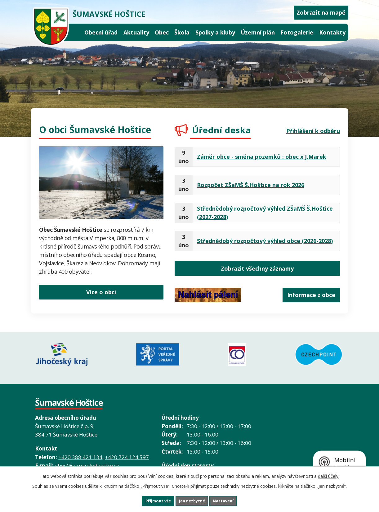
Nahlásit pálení (208, 297)
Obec (162, 32)
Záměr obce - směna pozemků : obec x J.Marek (261, 156)
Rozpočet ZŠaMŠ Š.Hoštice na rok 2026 (250, 185)
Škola (182, 32)
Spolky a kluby (215, 32)
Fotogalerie (296, 32)
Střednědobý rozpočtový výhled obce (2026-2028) (265, 241)
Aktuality (136, 32)
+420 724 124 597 (127, 452)
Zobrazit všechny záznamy (257, 269)
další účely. (328, 474)
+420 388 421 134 (80, 452)
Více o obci (101, 290)
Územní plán (258, 32)
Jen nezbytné (192, 500)
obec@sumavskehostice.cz (87, 460)
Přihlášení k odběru (313, 131)
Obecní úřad (101, 32)
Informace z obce (307, 297)
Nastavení (232, 500)
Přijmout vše (149, 500)
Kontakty (332, 32)
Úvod (76, 32)
